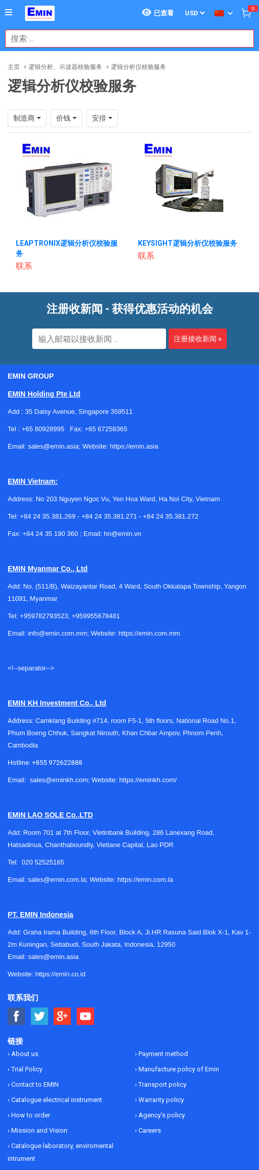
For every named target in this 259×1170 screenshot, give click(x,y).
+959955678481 (96, 616)
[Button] (8, 13)
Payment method (162, 1054)
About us (24, 1054)
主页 (14, 67)
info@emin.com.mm (57, 633)
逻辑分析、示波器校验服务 (65, 67)
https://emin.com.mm (149, 633)
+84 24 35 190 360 (50, 533)
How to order (30, 1115)
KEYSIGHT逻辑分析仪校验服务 (187, 243)
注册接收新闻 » (198, 339)
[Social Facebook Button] (17, 1016)
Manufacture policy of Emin (178, 1069)
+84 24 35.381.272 (171, 516)
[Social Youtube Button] (86, 1016)
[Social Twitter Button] (40, 1016)
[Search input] (124, 39)
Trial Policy (26, 1069)
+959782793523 (44, 616)
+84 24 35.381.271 (109, 516)
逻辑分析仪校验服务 (138, 67)
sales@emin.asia (53, 957)
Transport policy (161, 1084)
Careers (149, 1130)
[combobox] (124, 39)
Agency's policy (161, 1115)
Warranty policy (160, 1100)
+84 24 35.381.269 (48, 516)
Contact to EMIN (34, 1084)
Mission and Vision (38, 1130)
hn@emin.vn (122, 533)
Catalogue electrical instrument (56, 1100)
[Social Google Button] (63, 1016)
